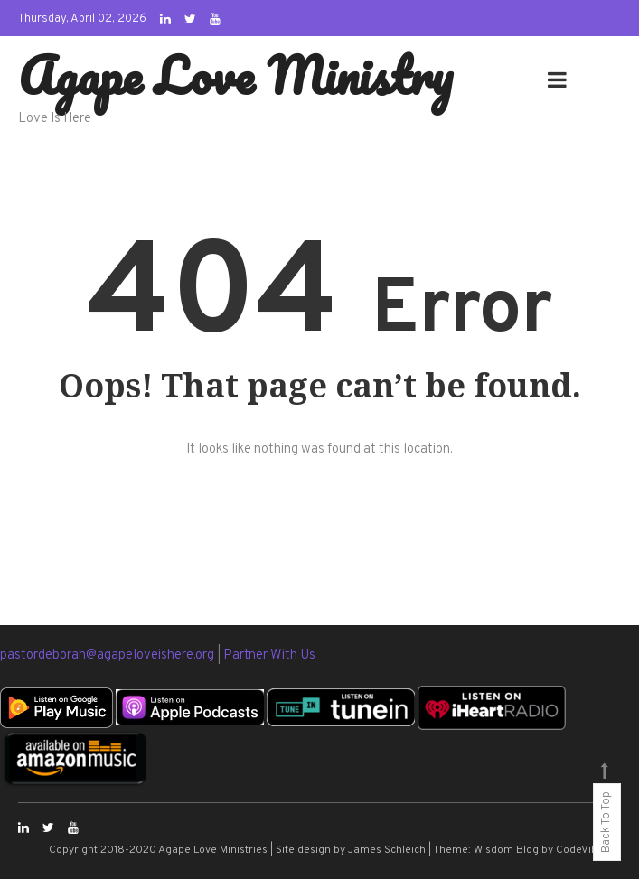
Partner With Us (269, 655)
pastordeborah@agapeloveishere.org (108, 655)
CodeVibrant (587, 850)
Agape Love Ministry (235, 75)
